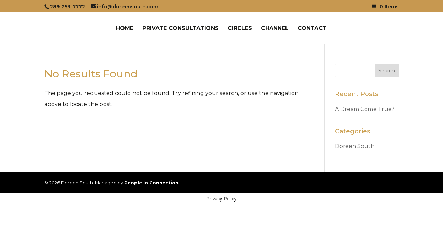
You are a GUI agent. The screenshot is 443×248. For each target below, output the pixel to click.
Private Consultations (180, 28)
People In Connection (151, 182)
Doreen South (355, 146)
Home (124, 28)
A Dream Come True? (365, 109)
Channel (275, 28)
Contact (312, 28)
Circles (240, 28)
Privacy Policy (221, 199)
